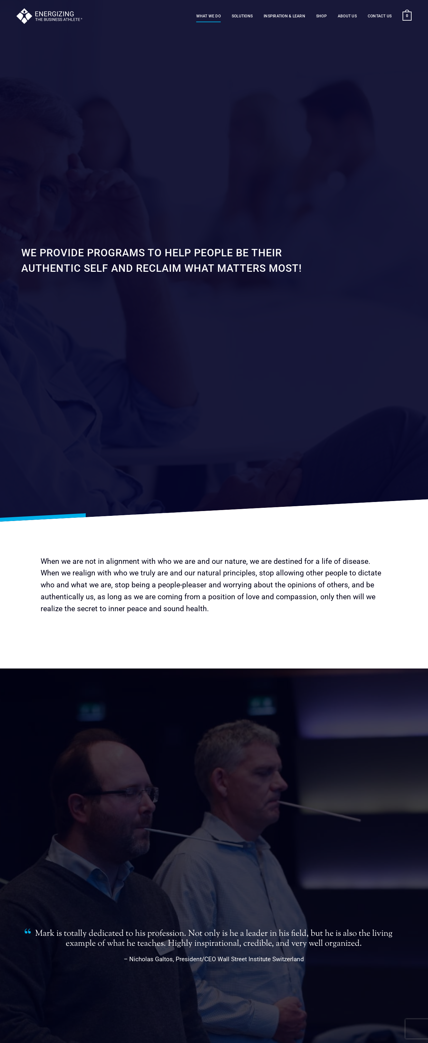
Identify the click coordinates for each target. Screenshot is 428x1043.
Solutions (242, 16)
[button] (407, 16)
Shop (321, 16)
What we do (208, 16)
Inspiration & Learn (284, 16)
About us (347, 16)
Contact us (380, 16)
